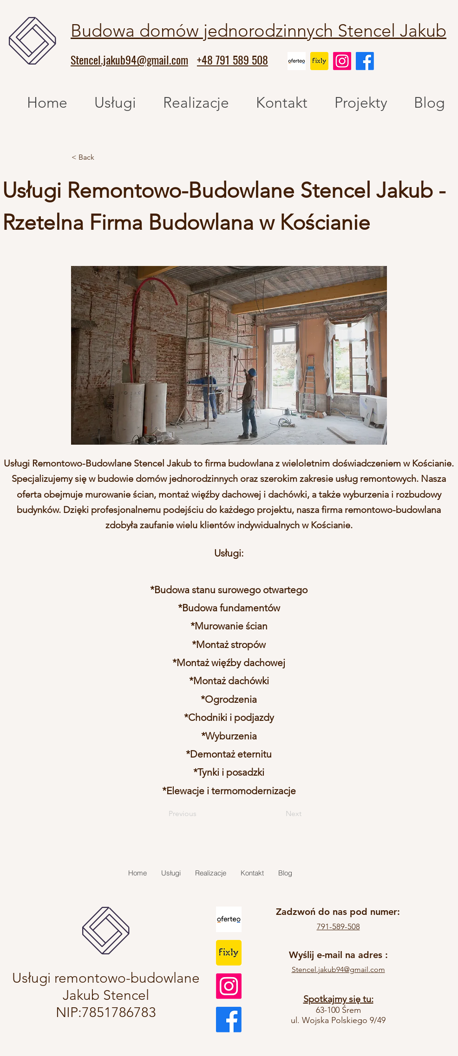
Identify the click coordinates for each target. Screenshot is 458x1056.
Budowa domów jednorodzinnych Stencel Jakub (258, 30)
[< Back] (102, 157)
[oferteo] (297, 61)
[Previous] (195, 813)
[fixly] (319, 61)
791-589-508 (338, 926)
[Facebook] (365, 61)
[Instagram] (342, 61)
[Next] (278, 813)
